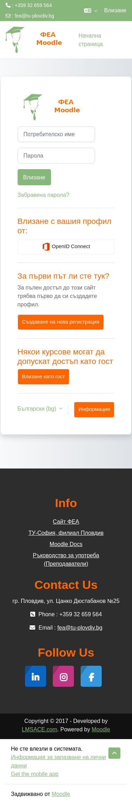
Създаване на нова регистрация (60, 322)
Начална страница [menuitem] (90, 40)
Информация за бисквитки (94, 412)
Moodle (101, 729)
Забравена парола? (43, 195)
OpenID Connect (66, 246)
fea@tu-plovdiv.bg (34, 16)
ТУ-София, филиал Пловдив (66, 533)
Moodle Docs (66, 544)
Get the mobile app (34, 774)
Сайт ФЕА (66, 522)
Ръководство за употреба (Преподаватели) (66, 559)
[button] (90, 10)
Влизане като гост (43, 376)
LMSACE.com (39, 729)
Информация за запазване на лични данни (58, 761)
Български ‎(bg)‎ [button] (38, 409)
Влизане (115, 10)
